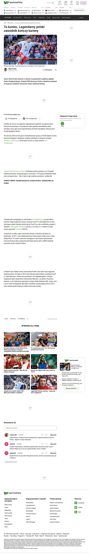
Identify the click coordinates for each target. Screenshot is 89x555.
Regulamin (66, 534)
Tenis (34, 17)
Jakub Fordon (12, 69)
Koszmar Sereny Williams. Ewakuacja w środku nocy (76, 366)
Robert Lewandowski (56, 502)
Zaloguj (83, 3)
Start (5, 23)
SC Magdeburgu (37, 219)
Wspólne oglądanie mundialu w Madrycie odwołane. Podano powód (71, 379)
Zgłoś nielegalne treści (11, 461)
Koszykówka (8, 524)
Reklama (59, 534)
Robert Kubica (54, 508)
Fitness (7, 521)
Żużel (48, 17)
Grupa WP (15, 534)
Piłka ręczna (11, 23)
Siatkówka (41, 17)
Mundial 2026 (17, 17)
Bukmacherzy (66, 17)
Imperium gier (62, 536)
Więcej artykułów (71, 388)
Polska (6, 318)
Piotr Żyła (53, 519)
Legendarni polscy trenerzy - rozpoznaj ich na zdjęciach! (43, 391)
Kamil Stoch (53, 505)
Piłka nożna (27, 17)
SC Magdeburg (21, 318)
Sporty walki (56, 17)
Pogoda (6, 536)
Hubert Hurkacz (55, 522)
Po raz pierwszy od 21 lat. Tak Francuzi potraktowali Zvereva (43, 348)
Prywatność (35, 534)
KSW (6, 527)
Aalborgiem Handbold (17, 227)
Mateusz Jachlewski (11, 140)
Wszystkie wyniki (79, 10)
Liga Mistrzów (30, 505)
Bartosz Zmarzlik (55, 511)
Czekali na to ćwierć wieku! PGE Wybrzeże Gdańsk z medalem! (14, 391)
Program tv (21, 536)
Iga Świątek (53, 514)
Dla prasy (28, 534)
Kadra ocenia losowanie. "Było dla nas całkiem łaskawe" (15, 371)
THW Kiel (19, 229)
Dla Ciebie (8, 17)
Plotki (36, 536)
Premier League (31, 508)
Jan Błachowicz (55, 516)
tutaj (36, 548)
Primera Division (31, 514)
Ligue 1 (28, 519)
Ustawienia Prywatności (48, 534)
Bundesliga (29, 511)
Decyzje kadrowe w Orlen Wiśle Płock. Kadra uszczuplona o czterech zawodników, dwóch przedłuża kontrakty (16, 349)
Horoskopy (13, 536)
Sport (55, 536)
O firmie (21, 534)
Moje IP (41, 536)
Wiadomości (49, 536)
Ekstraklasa (29, 502)
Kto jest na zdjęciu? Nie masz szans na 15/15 (43, 371)
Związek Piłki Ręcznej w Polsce (14, 171)
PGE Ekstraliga (30, 522)
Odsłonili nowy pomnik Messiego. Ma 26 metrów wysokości (72, 384)
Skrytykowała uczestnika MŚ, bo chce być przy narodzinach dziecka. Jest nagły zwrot (72, 374)
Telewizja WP (30, 536)
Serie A (28, 516)
